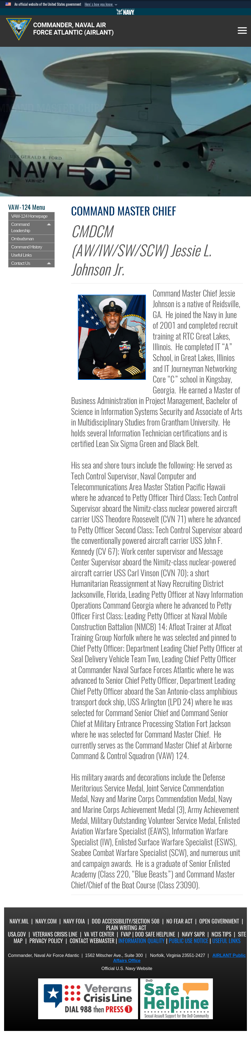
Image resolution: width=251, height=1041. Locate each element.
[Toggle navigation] (242, 30)
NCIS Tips (221, 934)
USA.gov (17, 934)
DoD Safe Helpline (155, 934)
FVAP (126, 934)
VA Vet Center (99, 934)
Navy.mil (19, 921)
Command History (26, 247)
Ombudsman (22, 238)
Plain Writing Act (126, 927)
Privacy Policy (46, 940)
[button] (101, 4)
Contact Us (20, 263)
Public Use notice (188, 940)
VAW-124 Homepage (29, 216)
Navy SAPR (193, 934)
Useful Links (21, 255)
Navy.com (46, 921)
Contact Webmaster (92, 940)
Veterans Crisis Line (55, 934)
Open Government (219, 921)
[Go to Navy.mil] (125, 11)
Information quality (141, 940)
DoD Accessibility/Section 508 (126, 921)
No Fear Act (179, 921)
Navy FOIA (74, 921)
